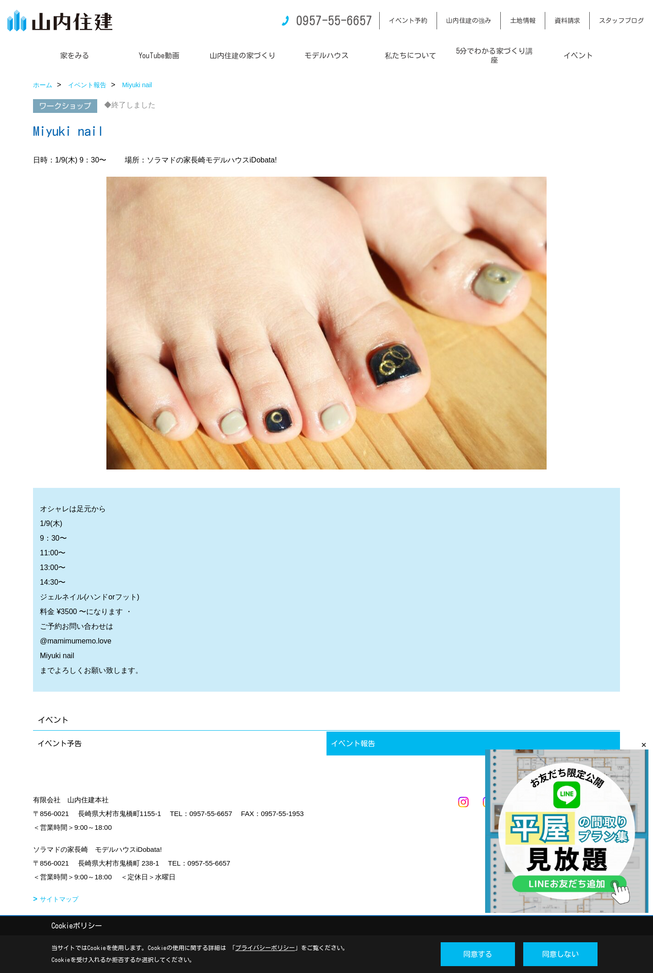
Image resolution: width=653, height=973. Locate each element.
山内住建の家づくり (243, 55)
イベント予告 (60, 743)
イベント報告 (353, 743)
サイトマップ (59, 899)
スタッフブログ (621, 20)
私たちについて (410, 55)
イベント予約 (408, 20)
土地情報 (523, 20)
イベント (578, 55)
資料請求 (567, 20)
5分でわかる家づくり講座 (494, 55)
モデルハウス (326, 55)
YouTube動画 (158, 55)
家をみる (74, 55)
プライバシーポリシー (265, 948)
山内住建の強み (468, 20)
